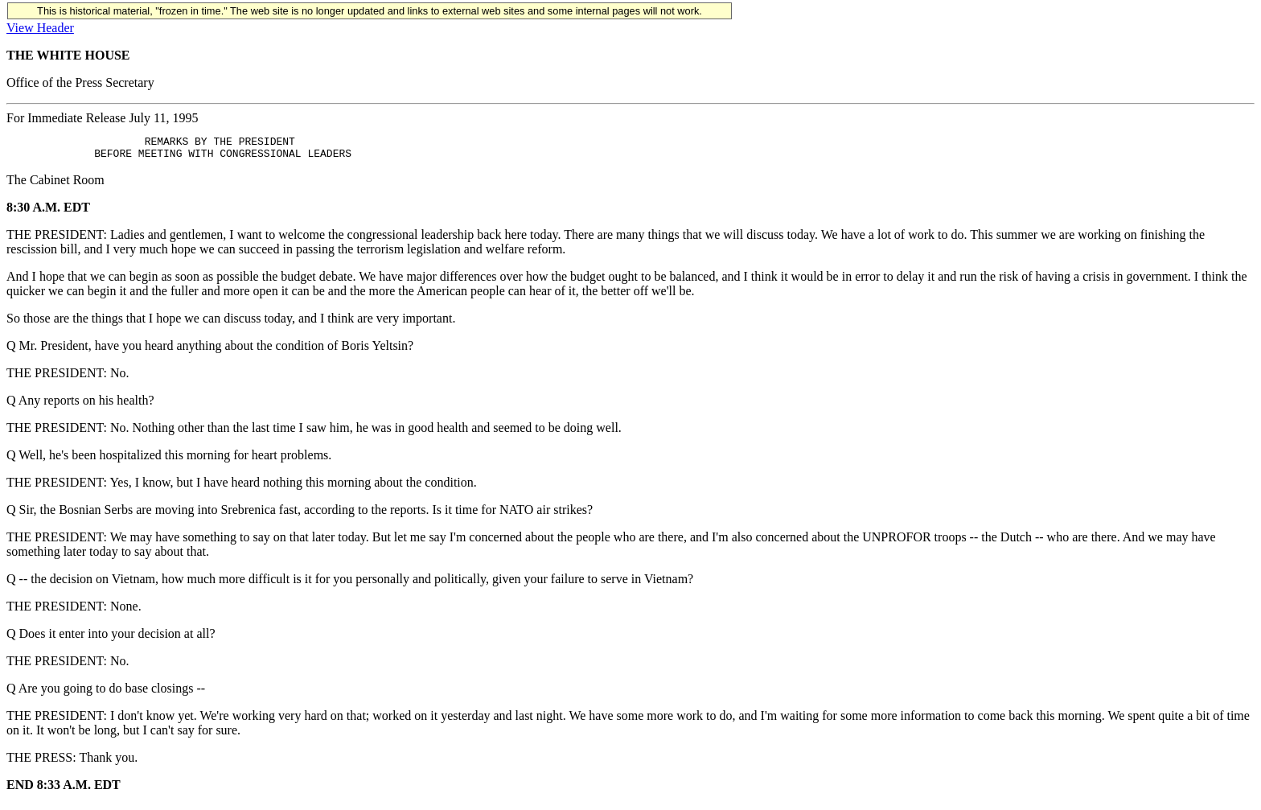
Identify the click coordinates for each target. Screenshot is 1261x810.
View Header (40, 28)
